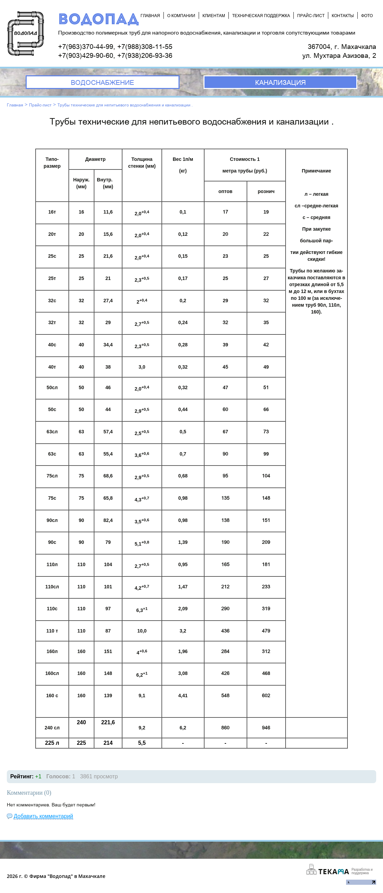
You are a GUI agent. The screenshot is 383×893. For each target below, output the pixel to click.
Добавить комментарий (43, 816)
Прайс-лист (40, 104)
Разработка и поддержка (362, 871)
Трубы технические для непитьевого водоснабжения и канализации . (125, 104)
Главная (15, 104)
